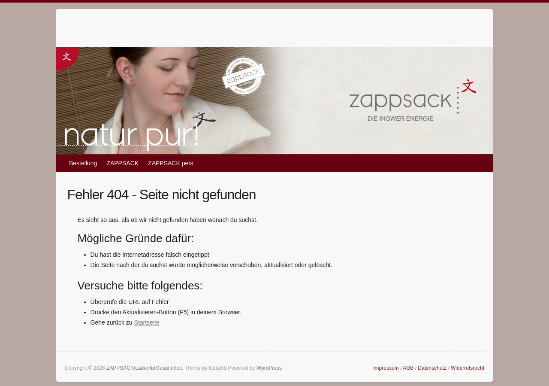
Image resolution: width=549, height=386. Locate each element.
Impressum (385, 368)
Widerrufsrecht (467, 368)
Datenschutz (432, 368)
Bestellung (83, 163)
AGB (408, 368)
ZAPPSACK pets (170, 163)
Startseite (147, 322)
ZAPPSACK (122, 163)
